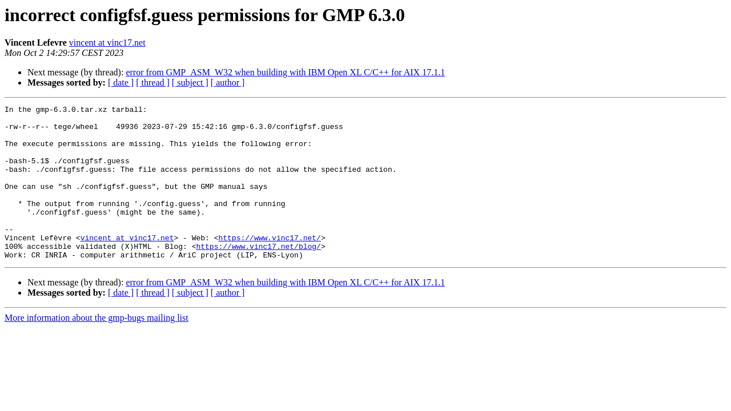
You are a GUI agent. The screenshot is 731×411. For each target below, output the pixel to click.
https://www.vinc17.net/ (269, 265)
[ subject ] (190, 82)
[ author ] (228, 82)
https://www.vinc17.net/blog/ (258, 275)
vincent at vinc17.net (107, 42)
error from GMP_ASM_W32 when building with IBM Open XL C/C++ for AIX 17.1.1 (285, 72)
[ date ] (121, 82)
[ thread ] (153, 82)
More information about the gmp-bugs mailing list (96, 348)
